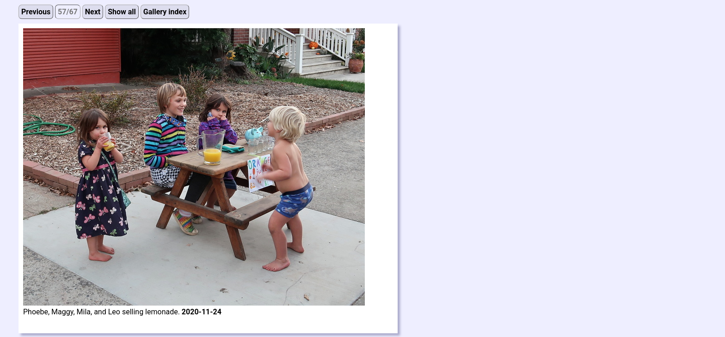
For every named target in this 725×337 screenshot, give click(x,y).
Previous (35, 11)
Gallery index (165, 11)
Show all (122, 11)
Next (92, 11)
